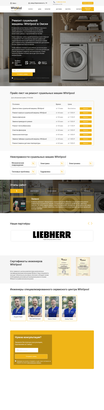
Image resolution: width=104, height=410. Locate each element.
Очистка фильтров (20, 142)
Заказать (85, 110)
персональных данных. (19, 78)
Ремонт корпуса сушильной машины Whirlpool (30, 117)
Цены (39, 9)
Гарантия (47, 9)
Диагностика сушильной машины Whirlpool (29, 110)
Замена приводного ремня (23, 129)
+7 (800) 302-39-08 (61, 2)
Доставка (59, 9)
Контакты (79, 9)
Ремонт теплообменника (22, 135)
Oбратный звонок (88, 9)
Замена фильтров (19, 123)
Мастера (68, 9)
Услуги (30, 9)
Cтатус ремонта (87, 3)
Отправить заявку (19, 74)
